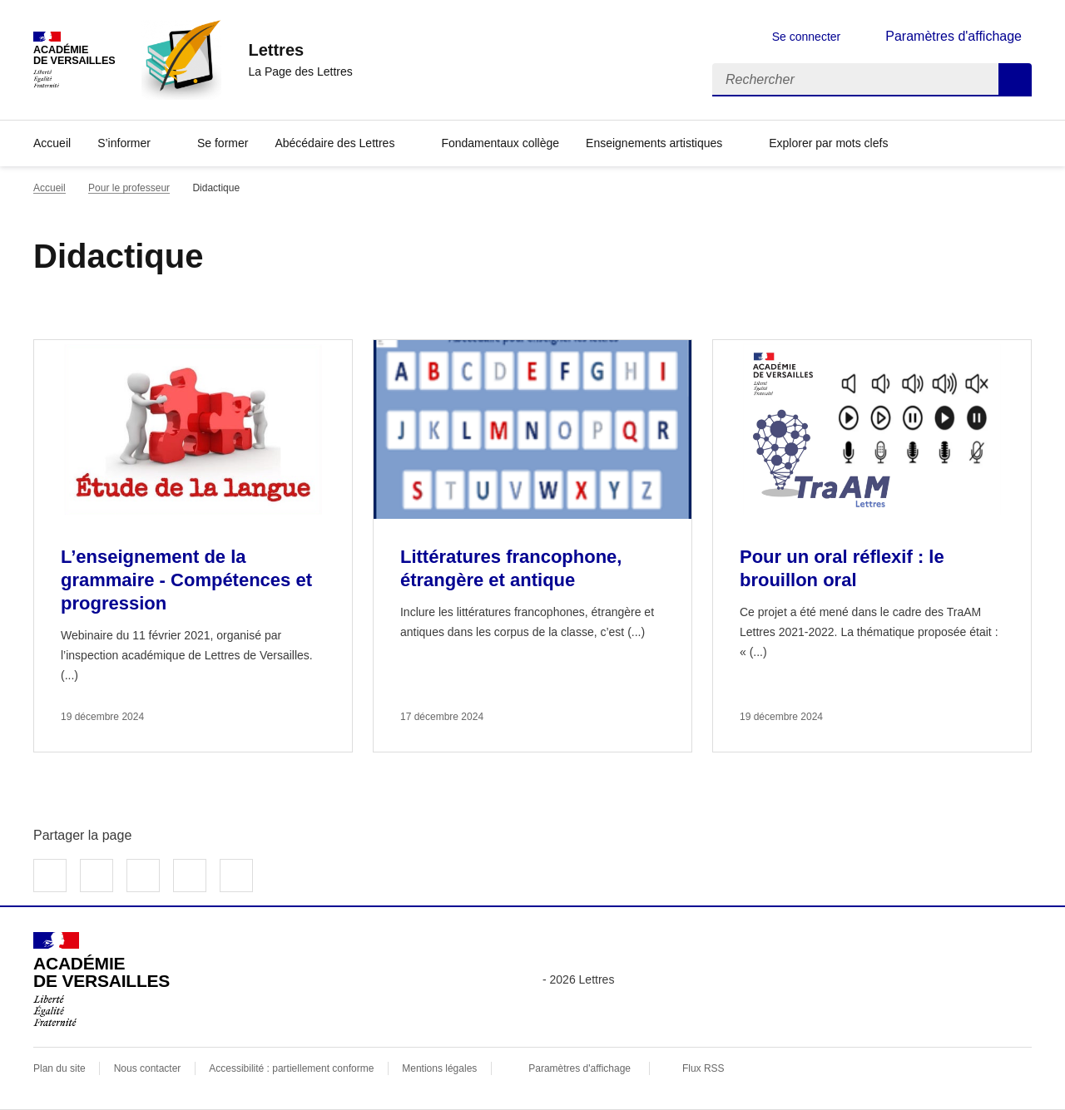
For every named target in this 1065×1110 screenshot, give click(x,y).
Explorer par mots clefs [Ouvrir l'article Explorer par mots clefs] (828, 143)
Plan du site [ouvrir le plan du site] (59, 1068)
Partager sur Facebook (50, 875)
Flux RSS (703, 1068)
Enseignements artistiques (654, 143)
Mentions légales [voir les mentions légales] (439, 1068)
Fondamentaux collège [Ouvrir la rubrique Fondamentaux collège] (500, 143)
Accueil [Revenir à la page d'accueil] (52, 143)
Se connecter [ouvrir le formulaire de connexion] (806, 36)
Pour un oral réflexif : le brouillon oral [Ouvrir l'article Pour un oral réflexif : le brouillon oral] (842, 568)
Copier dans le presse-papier (236, 875)
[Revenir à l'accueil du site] (101, 979)
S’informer (124, 143)
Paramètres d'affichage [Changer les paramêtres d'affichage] (953, 36)
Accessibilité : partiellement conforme (291, 1068)
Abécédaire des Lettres (334, 143)
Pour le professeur (129, 188)
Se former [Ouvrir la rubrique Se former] (222, 143)
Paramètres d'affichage (579, 1068)
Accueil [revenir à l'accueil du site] (49, 188)
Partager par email (189, 875)
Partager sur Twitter (96, 875)
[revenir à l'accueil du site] (300, 50)
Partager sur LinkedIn (143, 875)
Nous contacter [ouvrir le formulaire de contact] (147, 1068)
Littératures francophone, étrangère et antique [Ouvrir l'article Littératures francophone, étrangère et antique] (511, 568)
